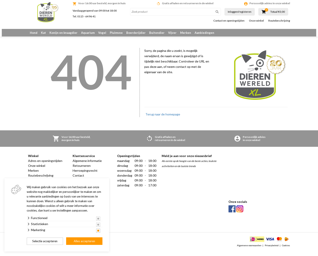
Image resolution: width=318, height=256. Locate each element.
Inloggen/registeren (239, 11)
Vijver (172, 32)
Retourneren (82, 170)
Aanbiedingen (204, 32)
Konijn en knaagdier (63, 32)
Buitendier (157, 32)
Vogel (102, 32)
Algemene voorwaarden (249, 250)
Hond (33, 32)
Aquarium (88, 32)
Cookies (286, 250)
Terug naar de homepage (162, 119)
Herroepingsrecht (85, 175)
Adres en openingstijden (45, 165)
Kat (43, 32)
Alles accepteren (84, 241)
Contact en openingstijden (229, 20)
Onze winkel (256, 20)
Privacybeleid (272, 250)
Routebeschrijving (279, 20)
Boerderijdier (136, 32)
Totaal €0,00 (277, 11)
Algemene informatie (87, 165)
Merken (185, 32)
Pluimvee (116, 32)
